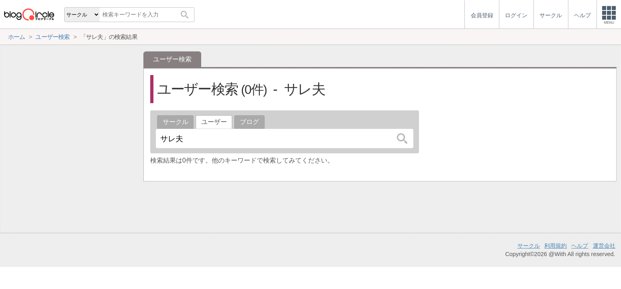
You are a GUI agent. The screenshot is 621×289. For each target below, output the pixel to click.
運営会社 (604, 245)
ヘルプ (579, 245)
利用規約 (555, 245)
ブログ (249, 121)
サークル (175, 121)
